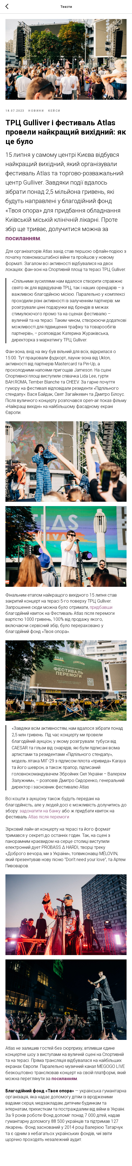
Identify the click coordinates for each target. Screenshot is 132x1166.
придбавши (101, 607)
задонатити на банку (40, 810)
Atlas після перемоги (48, 816)
